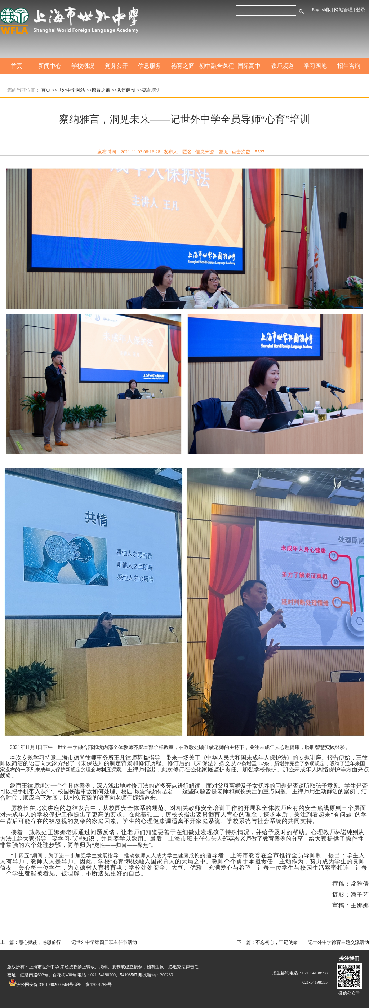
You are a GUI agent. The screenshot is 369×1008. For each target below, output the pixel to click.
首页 (16, 66)
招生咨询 (348, 66)
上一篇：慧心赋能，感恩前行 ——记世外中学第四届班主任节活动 (68, 942)
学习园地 (315, 66)
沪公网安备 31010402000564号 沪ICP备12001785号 (60, 984)
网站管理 (343, 9)
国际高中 (249, 66)
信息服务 (149, 66)
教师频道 (282, 66)
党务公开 (116, 66)
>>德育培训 (149, 90)
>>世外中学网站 (68, 90)
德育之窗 (182, 66)
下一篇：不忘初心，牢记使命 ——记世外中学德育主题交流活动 (303, 942)
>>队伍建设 (123, 90)
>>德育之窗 (98, 90)
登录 (360, 9)
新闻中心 (49, 66)
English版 (321, 9)
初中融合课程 (215, 66)
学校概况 (82, 66)
